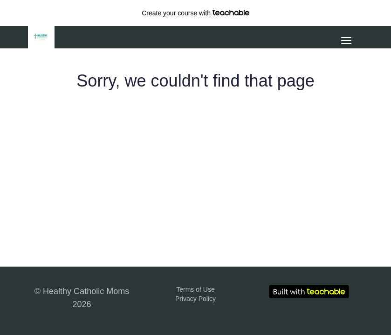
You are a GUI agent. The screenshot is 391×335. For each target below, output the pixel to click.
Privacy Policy (195, 298)
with (195, 13)
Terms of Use (195, 289)
